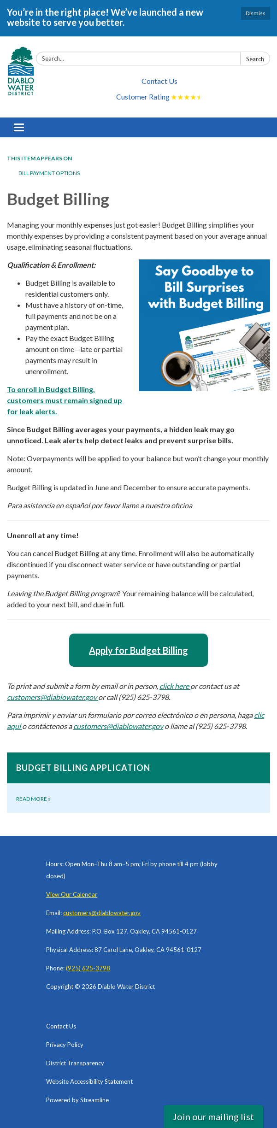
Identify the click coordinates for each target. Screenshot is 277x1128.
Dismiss (255, 13)
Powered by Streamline (77, 1100)
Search (255, 59)
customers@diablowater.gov (102, 912)
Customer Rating (159, 97)
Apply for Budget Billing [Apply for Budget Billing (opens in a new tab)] (138, 650)
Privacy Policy (64, 1044)
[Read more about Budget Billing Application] (138, 782)
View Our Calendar (71, 894)
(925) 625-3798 (88, 968)
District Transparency (75, 1063)
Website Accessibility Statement (89, 1081)
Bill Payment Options (49, 173)
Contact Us (159, 80)
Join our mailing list (213, 1116)
